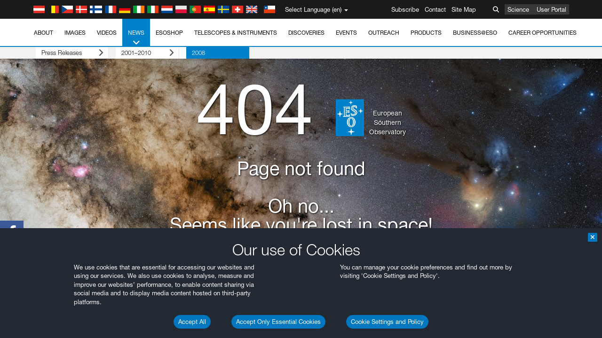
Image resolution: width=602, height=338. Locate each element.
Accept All (192, 321)
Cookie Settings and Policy (387, 321)
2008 (183, 52)
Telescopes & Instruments (235, 32)
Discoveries (306, 32)
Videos (107, 32)
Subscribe (405, 9)
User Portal (551, 9)
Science (518, 9)
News (136, 38)
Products (426, 32)
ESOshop (169, 32)
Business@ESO (475, 32)
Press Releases (65, 53)
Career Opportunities (542, 32)
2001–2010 (136, 53)
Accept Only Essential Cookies (278, 321)
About (43, 32)
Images (75, 32)
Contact (435, 9)
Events (346, 32)
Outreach (383, 32)
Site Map (464, 9)
